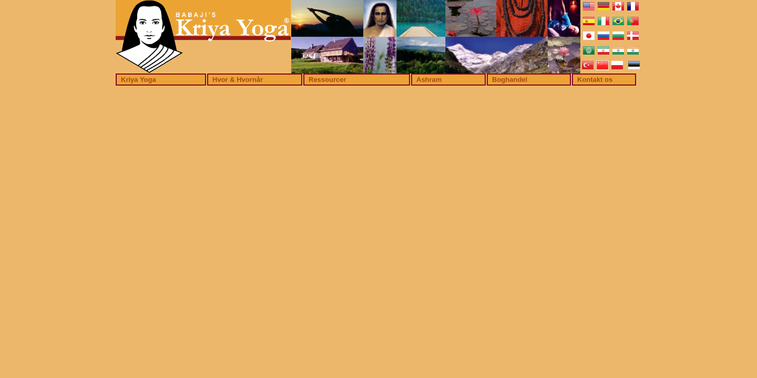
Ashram (429, 79)
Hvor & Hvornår (237, 79)
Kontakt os (594, 79)
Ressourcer (327, 79)
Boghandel (509, 79)
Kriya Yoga (138, 79)
